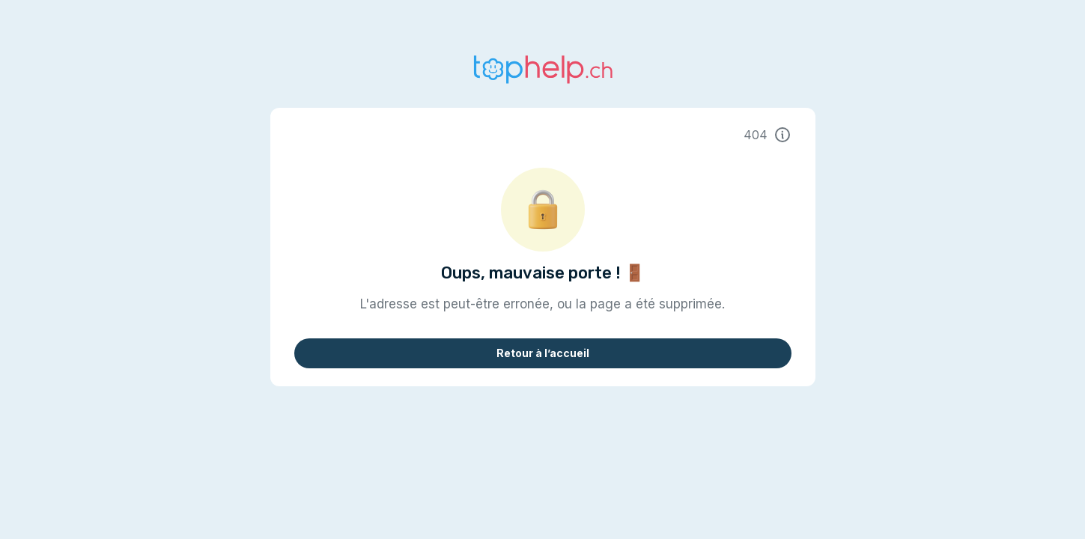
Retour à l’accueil (542, 353)
